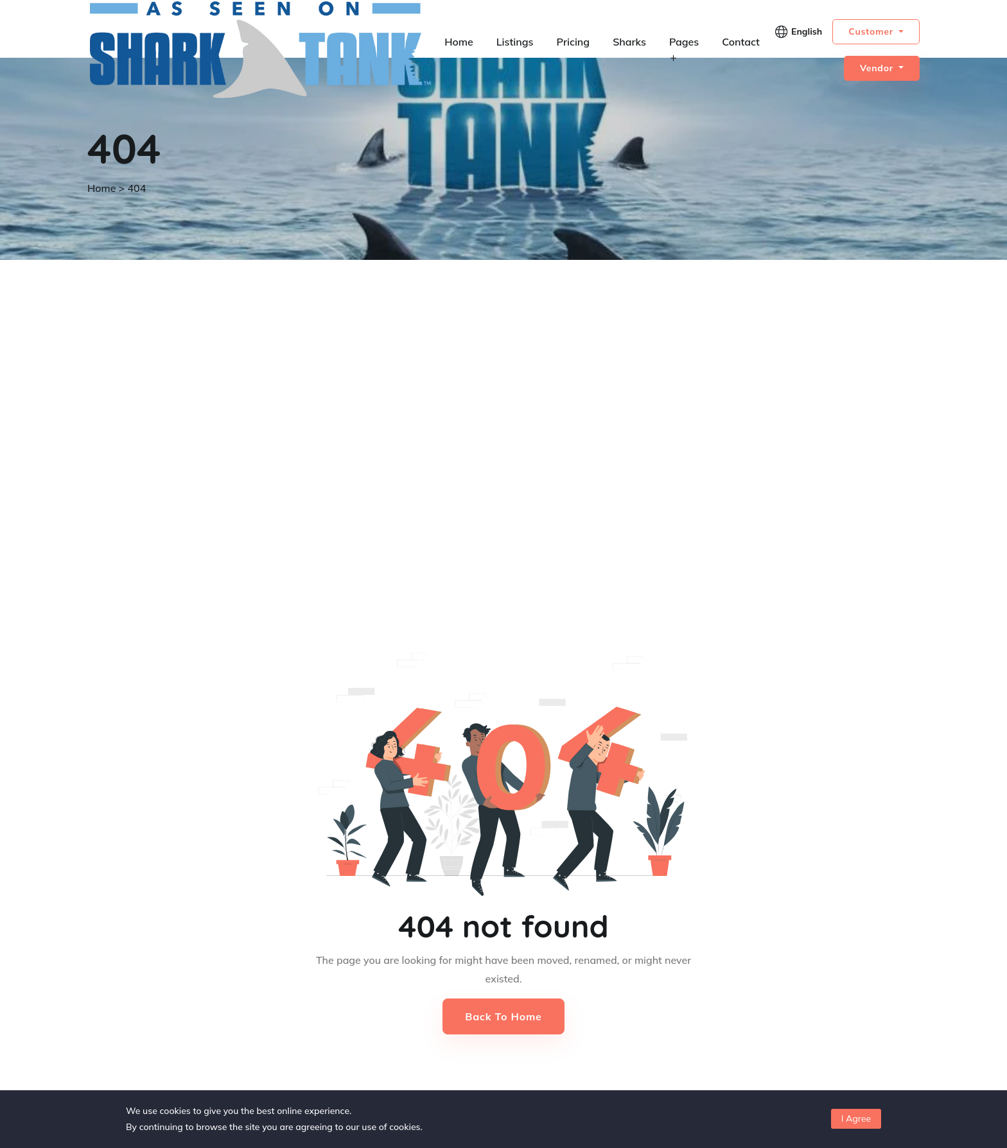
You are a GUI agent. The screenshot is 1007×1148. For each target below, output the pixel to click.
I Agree (856, 1118)
